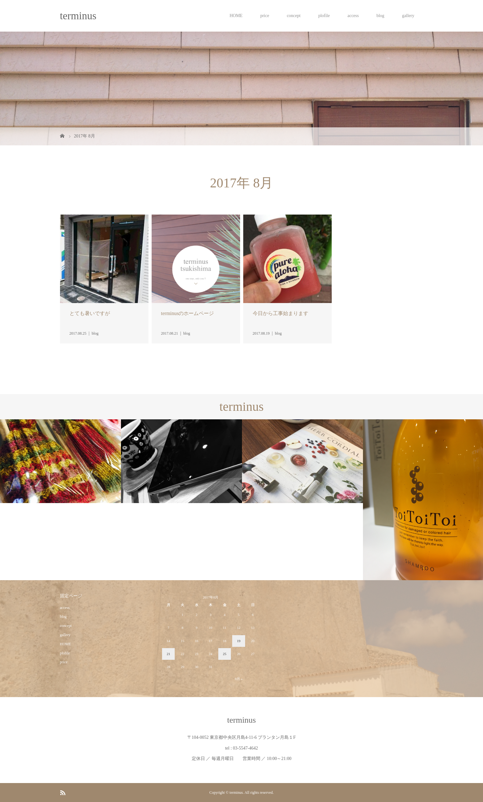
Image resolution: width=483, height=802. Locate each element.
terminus (78, 15)
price (264, 15)
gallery (408, 15)
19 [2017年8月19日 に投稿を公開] (238, 641)
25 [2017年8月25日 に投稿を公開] (224, 654)
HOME (236, 15)
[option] (60, 461)
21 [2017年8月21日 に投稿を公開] (168, 654)
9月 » (239, 679)
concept (294, 15)
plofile (324, 15)
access (353, 15)
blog (380, 15)
